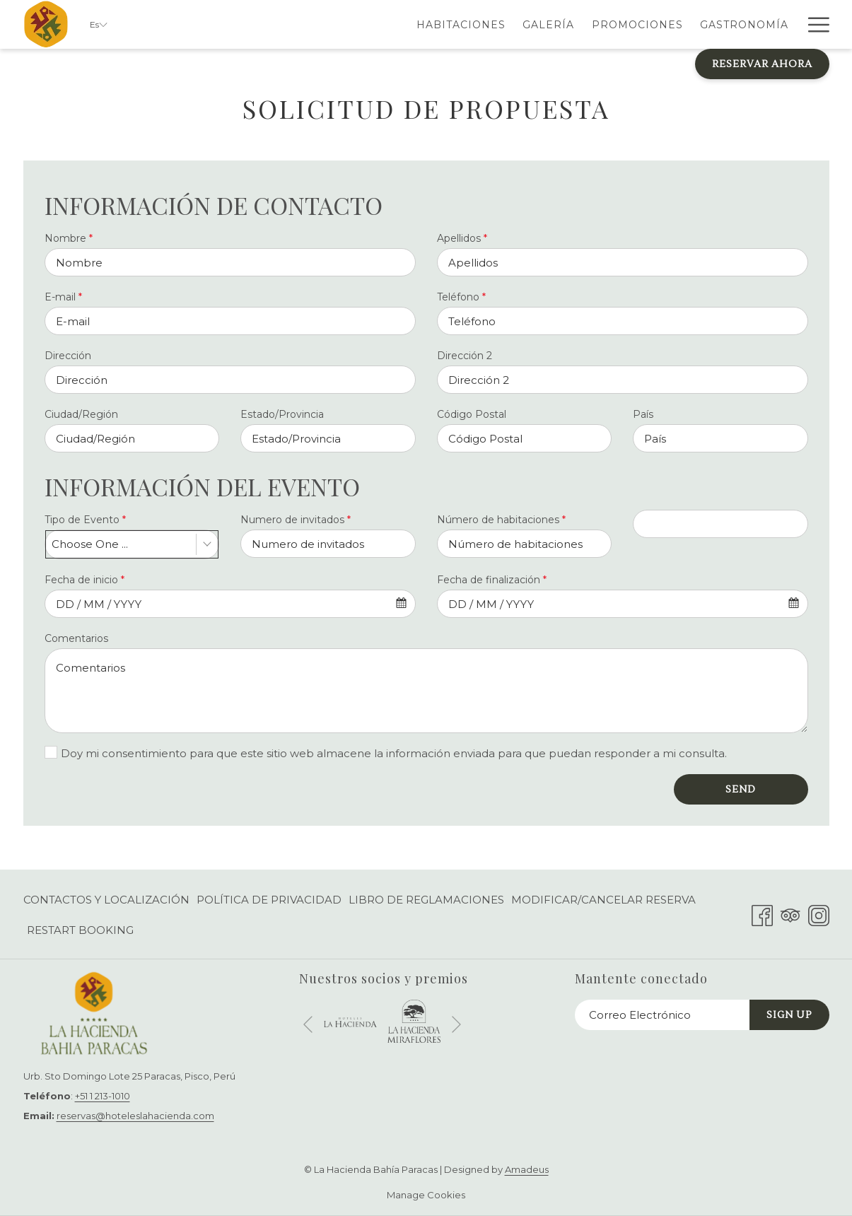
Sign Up (789, 1015)
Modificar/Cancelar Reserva (603, 899)
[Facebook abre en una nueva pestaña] (762, 914)
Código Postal (471, 414)
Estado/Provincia (282, 414)
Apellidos (462, 238)
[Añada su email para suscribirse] (662, 1015)
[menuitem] (366, 24)
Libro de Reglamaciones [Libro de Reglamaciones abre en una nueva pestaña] (426, 902)
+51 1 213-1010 (102, 1095)
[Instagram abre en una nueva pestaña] (818, 914)
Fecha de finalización (492, 579)
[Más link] (813, 24)
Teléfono (461, 297)
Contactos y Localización (106, 899)
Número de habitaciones (501, 519)
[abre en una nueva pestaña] (350, 1021)
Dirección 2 (464, 355)
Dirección (68, 355)
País (643, 414)
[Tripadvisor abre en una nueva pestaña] (790, 914)
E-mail (63, 297)
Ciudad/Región (81, 414)
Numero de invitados (295, 519)
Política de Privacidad (269, 899)
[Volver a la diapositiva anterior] (308, 1025)
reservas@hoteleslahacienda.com (135, 1115)
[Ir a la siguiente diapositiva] (456, 1025)
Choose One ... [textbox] (90, 544)
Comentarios (76, 638)
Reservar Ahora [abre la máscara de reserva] (762, 64)
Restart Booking (80, 930)
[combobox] (132, 544)
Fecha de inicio (84, 579)
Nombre (69, 238)
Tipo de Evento (85, 519)
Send (740, 789)
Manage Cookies (426, 1194)
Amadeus (527, 1169)
